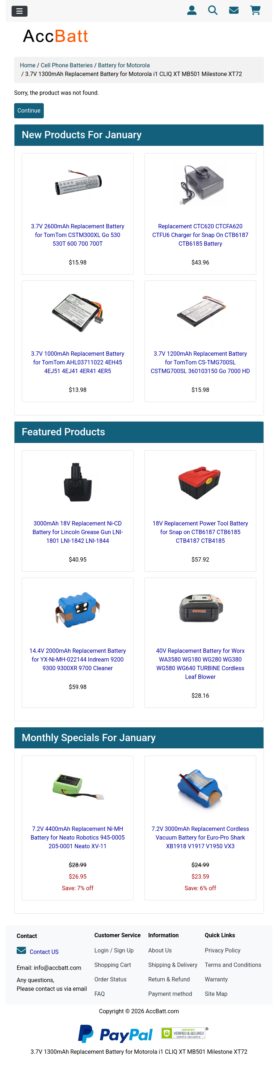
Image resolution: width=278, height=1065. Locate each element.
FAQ (99, 993)
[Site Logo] (56, 35)
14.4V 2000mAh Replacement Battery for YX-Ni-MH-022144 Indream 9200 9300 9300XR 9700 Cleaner (77, 659)
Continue (29, 110)
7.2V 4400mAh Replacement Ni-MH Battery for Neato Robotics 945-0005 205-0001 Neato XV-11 (78, 837)
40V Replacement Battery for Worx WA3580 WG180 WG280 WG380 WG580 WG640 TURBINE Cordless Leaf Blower (200, 663)
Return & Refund (169, 979)
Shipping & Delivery (172, 965)
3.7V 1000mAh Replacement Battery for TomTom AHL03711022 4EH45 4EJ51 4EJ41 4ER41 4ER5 (78, 362)
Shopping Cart (112, 965)
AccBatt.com (162, 1011)
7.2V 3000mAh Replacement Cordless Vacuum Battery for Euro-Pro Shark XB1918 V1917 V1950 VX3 (200, 837)
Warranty (216, 979)
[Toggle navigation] (20, 11)
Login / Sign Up (114, 950)
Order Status (110, 979)
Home (27, 65)
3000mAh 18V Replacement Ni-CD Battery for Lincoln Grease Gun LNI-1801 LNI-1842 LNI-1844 (78, 532)
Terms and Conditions (233, 965)
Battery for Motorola (124, 65)
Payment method (170, 993)
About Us (160, 950)
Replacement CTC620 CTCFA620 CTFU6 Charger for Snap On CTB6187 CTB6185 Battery (200, 235)
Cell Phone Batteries (67, 65)
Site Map (216, 993)
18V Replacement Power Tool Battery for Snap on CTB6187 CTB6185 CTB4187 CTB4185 (200, 532)
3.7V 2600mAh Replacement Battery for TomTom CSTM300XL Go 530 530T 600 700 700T (78, 235)
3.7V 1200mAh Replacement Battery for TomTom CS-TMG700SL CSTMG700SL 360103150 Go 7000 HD (200, 362)
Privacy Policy (223, 950)
